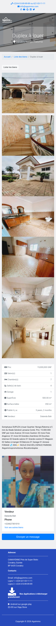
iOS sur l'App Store (17, 607)
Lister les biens (10, 67)
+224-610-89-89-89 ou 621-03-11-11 (28, 3)
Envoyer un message (27, 536)
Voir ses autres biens (14, 527)
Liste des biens (20, 57)
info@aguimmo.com (28, 6)
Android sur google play (20, 604)
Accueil (7, 57)
